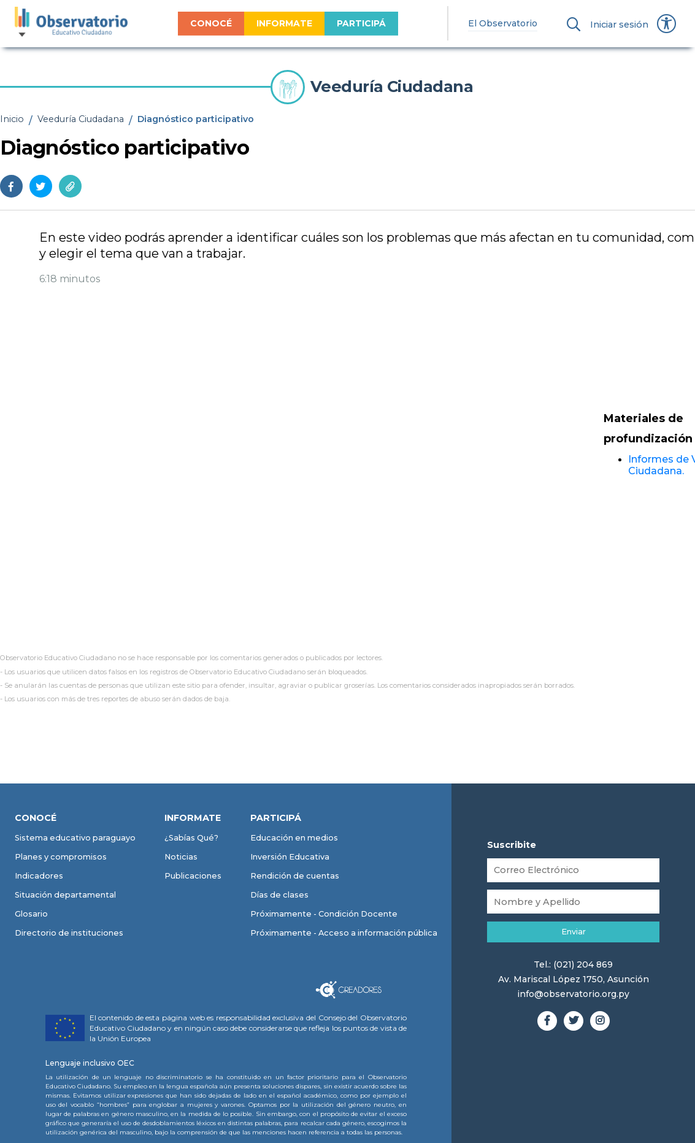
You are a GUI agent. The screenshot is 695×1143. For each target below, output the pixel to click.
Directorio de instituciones (69, 932)
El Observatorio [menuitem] (499, 23)
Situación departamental (65, 894)
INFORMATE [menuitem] (281, 23)
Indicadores (39, 875)
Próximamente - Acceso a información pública (343, 932)
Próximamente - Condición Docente (323, 913)
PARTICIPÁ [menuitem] (357, 23)
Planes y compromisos (61, 856)
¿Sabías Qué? (191, 837)
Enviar (573, 931)
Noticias (181, 856)
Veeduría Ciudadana (80, 119)
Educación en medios (294, 837)
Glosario (31, 913)
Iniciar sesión (619, 24)
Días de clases (279, 894)
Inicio (12, 119)
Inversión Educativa (289, 856)
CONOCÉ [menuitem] (207, 23)
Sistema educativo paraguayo (75, 837)
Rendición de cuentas (294, 875)
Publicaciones (192, 875)
